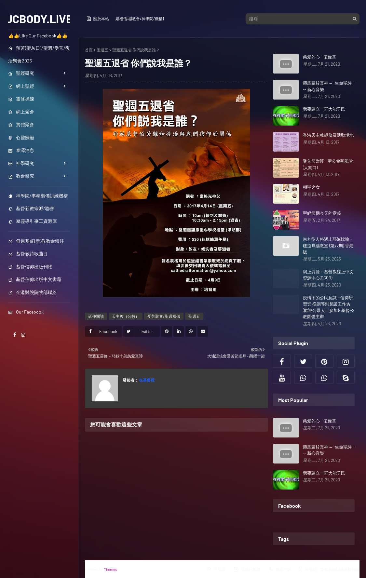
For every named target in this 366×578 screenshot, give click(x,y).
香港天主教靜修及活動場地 (328, 135)
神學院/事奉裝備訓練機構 (38, 195)
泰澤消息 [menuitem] (21, 150)
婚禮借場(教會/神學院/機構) (139, 18)
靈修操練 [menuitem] (21, 98)
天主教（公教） (125, 316)
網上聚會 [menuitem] (21, 111)
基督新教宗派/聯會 (31, 208)
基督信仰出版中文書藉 (34, 279)
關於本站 (97, 18)
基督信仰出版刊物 (30, 266)
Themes (110, 569)
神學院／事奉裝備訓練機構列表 (328, 569)
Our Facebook (26, 312)
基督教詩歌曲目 (28, 253)
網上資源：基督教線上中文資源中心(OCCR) (328, 275)
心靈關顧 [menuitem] (21, 137)
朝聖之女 (311, 187)
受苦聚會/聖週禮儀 (163, 316)
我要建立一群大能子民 (324, 109)
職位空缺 (279, 569)
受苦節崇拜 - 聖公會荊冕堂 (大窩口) (328, 164)
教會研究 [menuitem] (21, 176)
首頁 (89, 49)
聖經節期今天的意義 (322, 213)
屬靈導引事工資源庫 (32, 221)
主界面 (216, 569)
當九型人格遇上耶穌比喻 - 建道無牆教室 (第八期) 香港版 (328, 245)
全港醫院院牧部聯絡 (32, 292)
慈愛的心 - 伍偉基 (319, 57)
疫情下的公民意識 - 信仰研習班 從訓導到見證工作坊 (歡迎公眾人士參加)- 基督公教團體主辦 (328, 307)
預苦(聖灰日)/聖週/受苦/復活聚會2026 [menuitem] (39, 54)
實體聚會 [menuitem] (21, 124)
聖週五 (102, 49)
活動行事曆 (247, 569)
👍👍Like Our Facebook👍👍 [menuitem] (37, 35)
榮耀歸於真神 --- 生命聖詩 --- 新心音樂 (328, 86)
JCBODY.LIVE (39, 18)
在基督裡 (146, 380)
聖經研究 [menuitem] (21, 73)
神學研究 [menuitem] (21, 163)
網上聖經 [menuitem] (21, 86)
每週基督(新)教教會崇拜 (36, 241)
